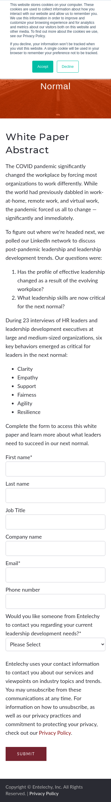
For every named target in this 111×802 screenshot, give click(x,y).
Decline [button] (68, 67)
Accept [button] (42, 67)
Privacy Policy (55, 732)
